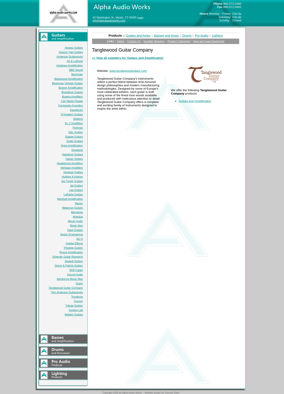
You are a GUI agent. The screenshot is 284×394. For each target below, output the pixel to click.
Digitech (78, 119)
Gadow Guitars (74, 136)
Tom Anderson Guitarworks (67, 292)
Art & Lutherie (75, 61)
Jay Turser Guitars (72, 181)
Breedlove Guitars (72, 92)
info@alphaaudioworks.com (109, 20)
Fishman (78, 127)
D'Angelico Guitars (72, 114)
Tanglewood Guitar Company (66, 287)
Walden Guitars (74, 314)
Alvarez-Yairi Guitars (71, 52)
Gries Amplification (72, 145)
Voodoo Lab (76, 310)
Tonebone (77, 296)
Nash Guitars (75, 230)
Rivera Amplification (71, 252)
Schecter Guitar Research (67, 256)
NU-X (79, 239)
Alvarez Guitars (74, 47)
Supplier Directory (153, 41)
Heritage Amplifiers (72, 167)
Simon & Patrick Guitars (69, 265)
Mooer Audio (75, 221)
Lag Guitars (76, 190)
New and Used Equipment (208, 41)
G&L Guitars (75, 132)
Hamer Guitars (74, 159)
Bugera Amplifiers (72, 96)
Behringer (77, 74)
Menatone (77, 212)
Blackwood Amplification (68, 78)
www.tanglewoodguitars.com (128, 70)
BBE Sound (76, 70)
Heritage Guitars (73, 172)
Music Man (76, 225)
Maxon (79, 203)
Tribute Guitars (74, 305)
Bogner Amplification (71, 87)
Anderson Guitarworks (70, 56)
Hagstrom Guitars (72, 154)
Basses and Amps (166, 35)
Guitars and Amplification (195, 101)
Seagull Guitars (74, 261)
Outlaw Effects (74, 243)
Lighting (217, 35)
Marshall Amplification (70, 199)
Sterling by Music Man (70, 279)
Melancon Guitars (72, 207)
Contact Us (133, 41)
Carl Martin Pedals (72, 101)
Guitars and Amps (138, 35)
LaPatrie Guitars (73, 194)
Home (120, 41)
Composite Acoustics (70, 105)
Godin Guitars (74, 141)
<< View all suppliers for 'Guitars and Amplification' (128, 58)
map (140, 17)
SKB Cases (76, 270)
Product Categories (179, 41)
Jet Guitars (76, 185)
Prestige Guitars (73, 247)
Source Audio (75, 274)
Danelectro (76, 110)
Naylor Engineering (71, 234)
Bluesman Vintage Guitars (67, 83)
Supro (79, 283)
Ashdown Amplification (69, 65)
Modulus (78, 216)
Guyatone (77, 150)
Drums (186, 35)
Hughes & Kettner (72, 176)
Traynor (78, 301)
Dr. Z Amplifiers (74, 123)
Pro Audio (201, 35)
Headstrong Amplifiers (70, 163)
